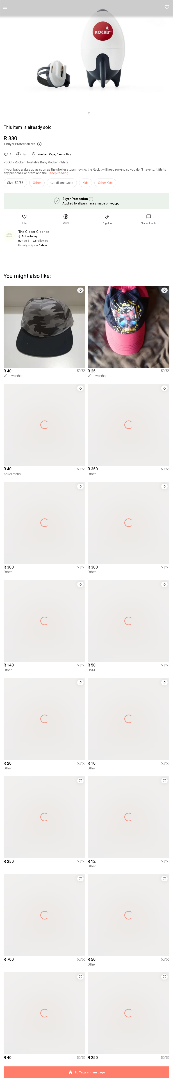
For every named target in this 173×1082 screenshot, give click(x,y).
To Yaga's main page (86, 1072)
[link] (149, 219)
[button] (167, 7)
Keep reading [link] (59, 173)
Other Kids (105, 183)
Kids (86, 183)
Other (37, 183)
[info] (63, 184)
